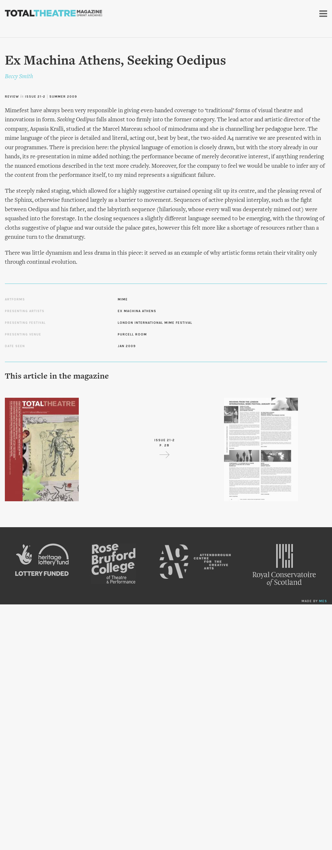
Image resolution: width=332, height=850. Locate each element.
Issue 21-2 (35, 97)
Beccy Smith (19, 77)
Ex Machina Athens (137, 311)
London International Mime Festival (155, 323)
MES (323, 601)
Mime (123, 299)
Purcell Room (132, 334)
